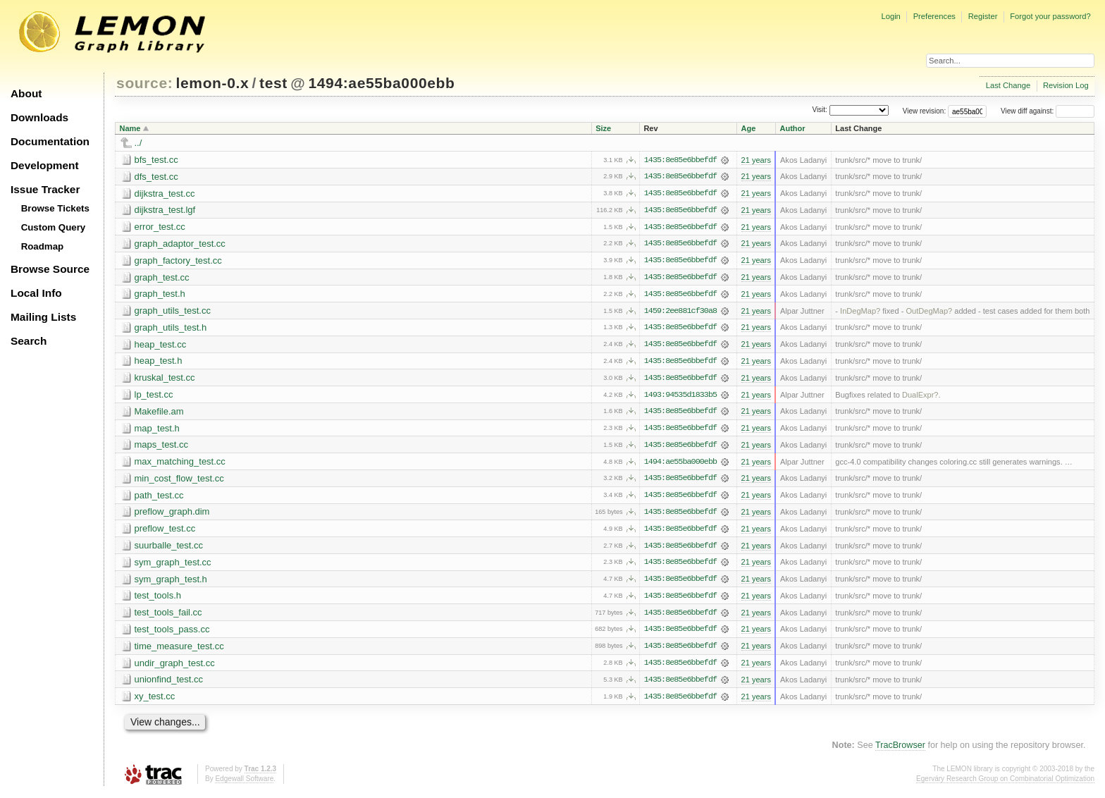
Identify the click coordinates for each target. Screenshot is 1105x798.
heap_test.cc (161, 345)
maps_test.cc (162, 447)
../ (138, 142)
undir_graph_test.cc (175, 667)
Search (29, 341)
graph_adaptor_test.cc (180, 244)
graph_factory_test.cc (178, 261)
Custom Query (53, 227)
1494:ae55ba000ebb (381, 83)
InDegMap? (860, 312)
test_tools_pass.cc (172, 633)
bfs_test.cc (156, 159)
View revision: (924, 111)
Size (603, 128)
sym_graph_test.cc (173, 565)
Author (792, 128)
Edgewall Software (244, 783)
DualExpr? (920, 397)
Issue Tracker (45, 189)
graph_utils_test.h (171, 329)
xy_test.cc (155, 701)
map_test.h (157, 430)
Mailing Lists (43, 317)
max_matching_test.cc (180, 464)
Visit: (819, 110)
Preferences (934, 16)
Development (45, 165)
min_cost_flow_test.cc (179, 481)
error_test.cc (160, 227)
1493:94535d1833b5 (680, 397)
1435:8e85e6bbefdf (680, 160)
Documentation (50, 141)
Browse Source (50, 269)
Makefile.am (159, 413)
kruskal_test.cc (165, 379)
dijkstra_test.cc (165, 193)
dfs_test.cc (156, 176)
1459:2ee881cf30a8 (680, 312)
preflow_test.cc (165, 532)
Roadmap (42, 246)
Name (130, 128)
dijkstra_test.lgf (165, 210)
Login (890, 16)
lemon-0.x (212, 83)
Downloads (39, 117)
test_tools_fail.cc (168, 616)
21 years (756, 160)
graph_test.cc (162, 278)
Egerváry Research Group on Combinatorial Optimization (1005, 783)
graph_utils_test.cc (173, 312)
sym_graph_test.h (171, 582)
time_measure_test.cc (179, 650)
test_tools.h (158, 599)
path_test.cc (159, 498)
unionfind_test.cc (169, 684)
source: (144, 83)
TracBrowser (900, 750)
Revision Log (1066, 85)
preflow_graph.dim (172, 515)
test (273, 83)
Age (748, 128)
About (26, 93)
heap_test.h (159, 362)
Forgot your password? (1050, 16)
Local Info (36, 293)
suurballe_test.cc (169, 549)
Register (983, 16)
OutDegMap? (929, 312)
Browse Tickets (55, 208)
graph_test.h (160, 295)
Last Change (1008, 85)
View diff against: (1047, 111)
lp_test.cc (154, 396)
